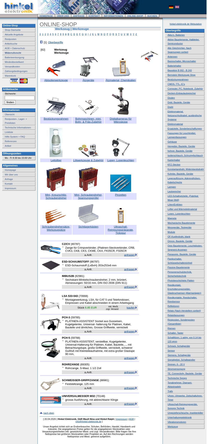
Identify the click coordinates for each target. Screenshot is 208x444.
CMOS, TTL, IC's (176, 84)
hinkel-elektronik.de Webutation (186, 24)
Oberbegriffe (55, 42)
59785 (75, 317)
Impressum (10, 188)
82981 (79, 276)
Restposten (10, 39)
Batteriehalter (174, 65)
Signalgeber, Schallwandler (181, 359)
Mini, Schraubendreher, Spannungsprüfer (88, 196)
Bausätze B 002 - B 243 (180, 70)
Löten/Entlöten (175, 204)
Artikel (8, 146)
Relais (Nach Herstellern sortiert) (184, 310)
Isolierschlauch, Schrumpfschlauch (185, 155)
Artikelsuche (11, 43)
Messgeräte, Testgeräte (180, 227)
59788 (75, 337)
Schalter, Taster (175, 333)
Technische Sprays (177, 378)
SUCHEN (152, 16)
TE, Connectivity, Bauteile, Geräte (185, 373)
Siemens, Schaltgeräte (179, 355)
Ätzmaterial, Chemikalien (121, 80)
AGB (131, 419)
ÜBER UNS (63, 16)
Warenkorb (10, 75)
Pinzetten (120, 194)
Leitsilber (56, 160)
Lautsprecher (174, 191)
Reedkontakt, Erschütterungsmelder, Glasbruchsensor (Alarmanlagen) (184, 289)
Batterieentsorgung (14, 57)
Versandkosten (12, 66)
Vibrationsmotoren (177, 422)
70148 (100, 396)
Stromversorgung (176, 369)
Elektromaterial (175, 124)
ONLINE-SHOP (135, 16)
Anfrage (9, 179)
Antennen (172, 56)
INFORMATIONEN (113, 16)
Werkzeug (173, 426)
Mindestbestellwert (14, 62)
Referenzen (11, 141)
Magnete (172, 218)
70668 (83, 296)
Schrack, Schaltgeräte (179, 346)
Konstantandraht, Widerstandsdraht (186, 169)
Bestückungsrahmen (56, 118)
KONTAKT (94, 16)
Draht (170, 107)
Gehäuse (172, 141)
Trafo (170, 391)
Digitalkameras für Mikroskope (121, 120)
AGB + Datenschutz (15, 48)
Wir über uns (11, 174)
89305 (85, 364)
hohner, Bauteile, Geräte (180, 151)
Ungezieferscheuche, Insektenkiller (185, 413)
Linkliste (9, 132)
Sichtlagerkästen (88, 226)
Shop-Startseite (13, 30)
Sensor (171, 350)
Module (171, 232)
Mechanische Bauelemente (181, 223)
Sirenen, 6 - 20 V (176, 364)
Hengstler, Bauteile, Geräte (181, 146)
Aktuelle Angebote (14, 34)
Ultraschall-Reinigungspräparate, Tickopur (121, 229)
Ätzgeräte (88, 80)
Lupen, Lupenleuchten (120, 160)
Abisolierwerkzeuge (56, 80)
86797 (94, 261)
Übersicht (9, 114)
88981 (104, 380)
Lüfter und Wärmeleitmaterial (182, 209)
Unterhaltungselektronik (180, 417)
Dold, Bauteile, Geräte (179, 102)
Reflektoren (173, 306)
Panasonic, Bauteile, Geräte (182, 254)
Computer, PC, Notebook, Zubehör (185, 88)
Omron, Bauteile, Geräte (180, 241)
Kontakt (9, 183)
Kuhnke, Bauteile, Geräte (180, 173)
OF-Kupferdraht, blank (179, 236)
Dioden (171, 98)
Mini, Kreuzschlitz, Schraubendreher (56, 196)
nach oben (48, 413)
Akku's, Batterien (176, 35)
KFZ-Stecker (174, 164)
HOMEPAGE (46, 16)
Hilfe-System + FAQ (15, 136)
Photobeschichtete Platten (181, 280)
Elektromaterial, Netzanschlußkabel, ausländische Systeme (185, 115)
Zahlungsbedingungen (16, 71)
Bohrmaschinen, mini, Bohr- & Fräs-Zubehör (88, 120)
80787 (75, 244)
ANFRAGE (78, 16)
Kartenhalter (174, 160)
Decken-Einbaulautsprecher (182, 93)
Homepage (10, 170)
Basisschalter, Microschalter (182, 61)
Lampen (172, 187)
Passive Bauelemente (179, 267)
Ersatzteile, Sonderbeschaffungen (185, 128)
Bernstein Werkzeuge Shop (181, 75)
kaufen (131, 307)
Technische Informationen (18, 127)
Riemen (171, 328)
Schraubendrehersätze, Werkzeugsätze (56, 228)
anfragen (129, 255)
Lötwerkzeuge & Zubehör (88, 160)
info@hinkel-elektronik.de (88, 421)
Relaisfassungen (176, 315)
